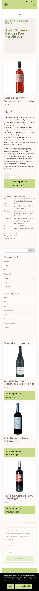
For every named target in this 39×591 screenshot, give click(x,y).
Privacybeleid (23, 586)
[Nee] (36, 582)
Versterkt (7, 319)
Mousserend (8, 310)
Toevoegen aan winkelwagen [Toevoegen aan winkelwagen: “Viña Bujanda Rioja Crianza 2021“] (13, 453)
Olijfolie (6, 327)
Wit (5, 302)
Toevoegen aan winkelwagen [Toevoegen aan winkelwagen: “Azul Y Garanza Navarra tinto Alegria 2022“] (13, 510)
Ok (10, 586)
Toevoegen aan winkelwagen (19, 183)
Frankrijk (7, 265)
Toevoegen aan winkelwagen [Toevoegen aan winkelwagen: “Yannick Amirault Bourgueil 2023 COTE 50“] (13, 395)
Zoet (5, 315)
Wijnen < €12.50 (9, 323)
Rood (6, 298)
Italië (5, 270)
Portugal (7, 278)
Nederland (7, 287)
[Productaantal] (7, 176)
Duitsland (7, 261)
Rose (5, 306)
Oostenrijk (7, 274)
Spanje (6, 282)
